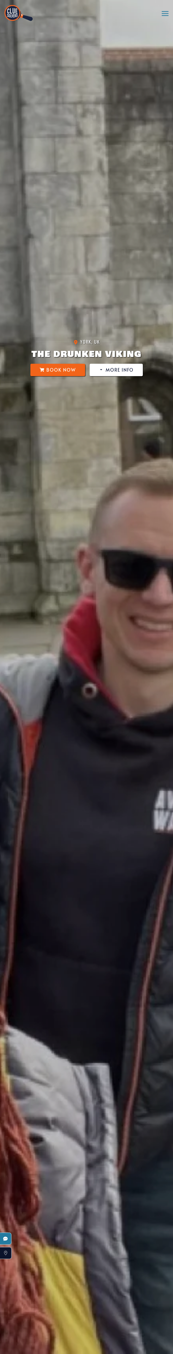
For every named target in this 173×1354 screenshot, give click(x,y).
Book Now (58, 370)
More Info (116, 370)
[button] (165, 14)
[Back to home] (19, 11)
